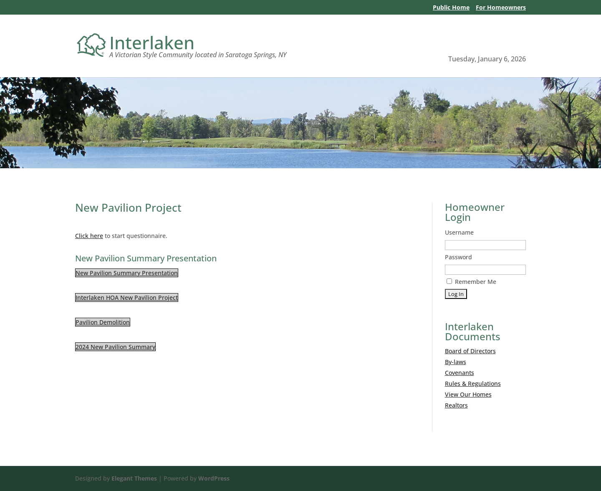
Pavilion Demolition (103, 322)
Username (459, 232)
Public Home (451, 8)
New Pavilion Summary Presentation (127, 273)
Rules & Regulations (473, 383)
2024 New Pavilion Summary (115, 347)
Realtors (456, 405)
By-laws (455, 362)
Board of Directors (470, 351)
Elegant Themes (134, 478)
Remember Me (471, 282)
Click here (89, 236)
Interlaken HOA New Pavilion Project (127, 297)
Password (458, 257)
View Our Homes (468, 394)
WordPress (214, 478)
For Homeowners (501, 8)
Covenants (459, 373)
